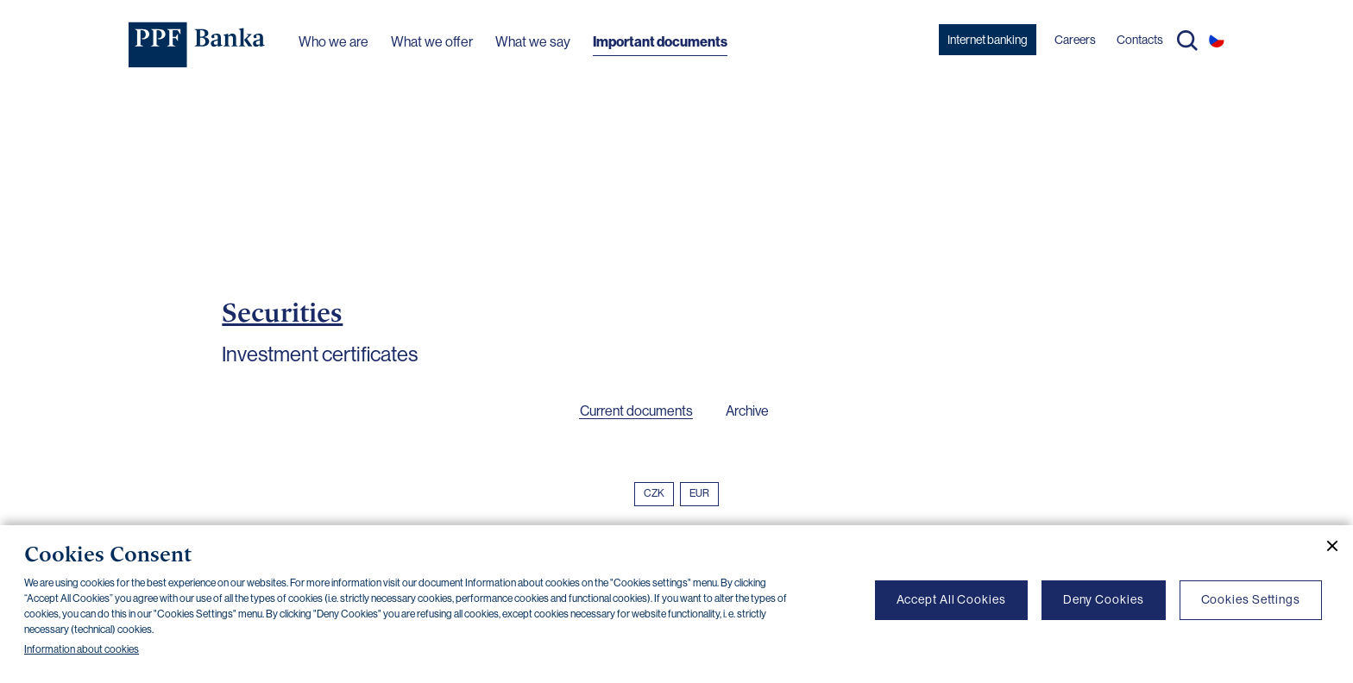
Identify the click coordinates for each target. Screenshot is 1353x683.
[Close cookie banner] (1325, 546)
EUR (699, 493)
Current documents (636, 411)
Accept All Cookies (951, 599)
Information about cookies (81, 649)
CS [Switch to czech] (1216, 39)
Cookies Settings (1250, 599)
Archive (747, 411)
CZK (654, 493)
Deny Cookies (1103, 599)
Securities (282, 312)
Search (1187, 40)
